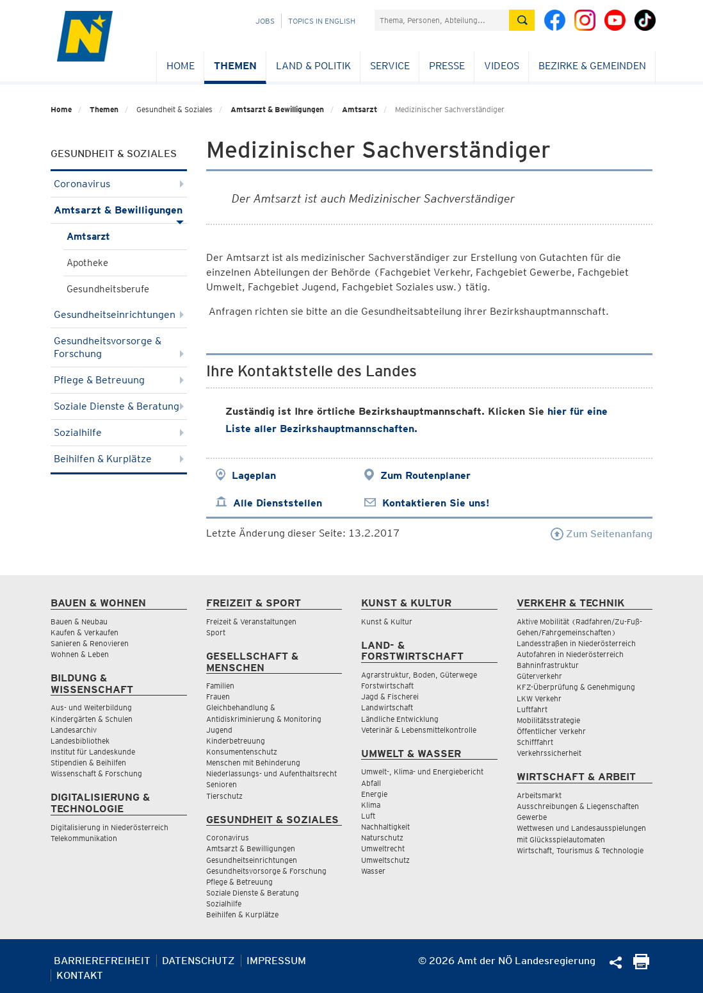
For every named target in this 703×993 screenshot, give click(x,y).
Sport (215, 632)
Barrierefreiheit (102, 961)
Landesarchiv (74, 730)
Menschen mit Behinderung (253, 762)
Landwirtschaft (387, 707)
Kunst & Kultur (386, 621)
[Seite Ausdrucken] (641, 966)
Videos (501, 66)
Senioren (221, 784)
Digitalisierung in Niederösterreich (109, 827)
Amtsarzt (359, 109)
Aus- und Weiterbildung (91, 707)
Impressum (276, 961)
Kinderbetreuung (235, 741)
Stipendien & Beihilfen (88, 762)
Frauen (218, 696)
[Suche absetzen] (522, 20)
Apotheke (87, 263)
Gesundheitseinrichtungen (119, 314)
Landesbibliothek (80, 741)
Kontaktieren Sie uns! (435, 503)
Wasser (373, 871)
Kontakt (79, 975)
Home (180, 66)
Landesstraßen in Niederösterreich (576, 643)
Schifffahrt (535, 742)
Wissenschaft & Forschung (96, 773)
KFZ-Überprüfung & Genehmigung (576, 687)
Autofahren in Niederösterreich (570, 654)
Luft (368, 816)
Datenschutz (198, 961)
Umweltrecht (383, 848)
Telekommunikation (84, 838)
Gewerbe (532, 817)
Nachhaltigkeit (385, 826)
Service (390, 66)
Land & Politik (313, 66)
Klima (370, 805)
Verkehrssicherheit (549, 753)
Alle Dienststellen (277, 503)
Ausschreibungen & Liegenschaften (578, 806)
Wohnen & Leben (80, 654)
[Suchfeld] (442, 20)
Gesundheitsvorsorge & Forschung (119, 347)
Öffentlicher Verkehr (551, 731)
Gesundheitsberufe (108, 289)
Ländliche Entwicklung (400, 719)
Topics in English (321, 21)
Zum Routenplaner (425, 475)
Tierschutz (224, 796)
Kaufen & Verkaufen (84, 632)
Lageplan (254, 475)
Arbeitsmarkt (539, 795)
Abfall (371, 783)
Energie (374, 794)
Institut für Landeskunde (93, 751)
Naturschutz (382, 837)
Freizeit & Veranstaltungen (251, 621)
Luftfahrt (532, 709)
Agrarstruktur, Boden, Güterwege (419, 675)
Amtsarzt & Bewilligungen (277, 109)
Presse (447, 66)
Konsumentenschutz (241, 751)
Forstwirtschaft (387, 685)
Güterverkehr (539, 676)
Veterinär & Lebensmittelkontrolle (418, 730)
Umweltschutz (385, 860)
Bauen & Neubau (79, 621)
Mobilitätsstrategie (548, 720)
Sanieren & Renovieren (90, 643)
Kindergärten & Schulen (92, 719)
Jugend (219, 730)
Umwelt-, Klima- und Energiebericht (422, 771)
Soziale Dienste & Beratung (119, 406)
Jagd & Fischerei (390, 696)
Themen (235, 66)
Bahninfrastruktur (548, 665)
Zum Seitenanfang (601, 534)
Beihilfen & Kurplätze (119, 459)
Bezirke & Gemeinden (592, 66)
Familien (220, 685)
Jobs (265, 21)
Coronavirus (119, 184)
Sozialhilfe (119, 432)
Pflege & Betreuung (119, 380)
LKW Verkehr (539, 698)
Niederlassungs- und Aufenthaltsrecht (271, 773)
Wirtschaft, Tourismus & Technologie (580, 850)
